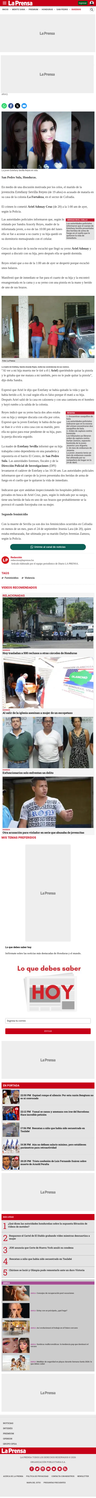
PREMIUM (8, 1433)
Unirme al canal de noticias (49, 547)
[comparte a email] (24, 105)
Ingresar (83, 3)
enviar (48, 1031)
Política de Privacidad (37, 1476)
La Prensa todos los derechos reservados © (48, 1457)
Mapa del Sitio (34, 1483)
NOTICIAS (8, 1423)
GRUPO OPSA (10, 1443)
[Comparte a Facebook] (10, 105)
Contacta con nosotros (62, 1476)
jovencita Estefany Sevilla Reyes (25, 192)
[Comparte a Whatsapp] (4, 105)
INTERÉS (8, 1428)
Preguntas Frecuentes (55, 1483)
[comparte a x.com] (17, 105)
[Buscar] (91, 9)
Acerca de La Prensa (13, 1476)
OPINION (7, 1438)
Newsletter (83, 1476)
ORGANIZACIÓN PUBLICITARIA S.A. (48, 1462)
